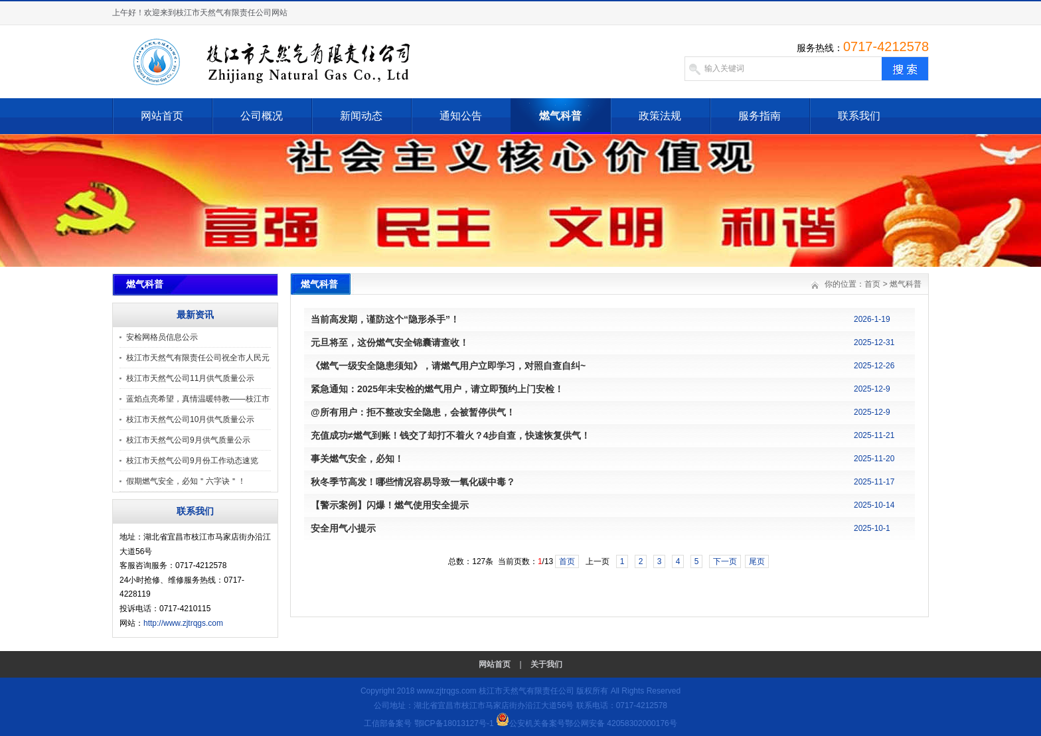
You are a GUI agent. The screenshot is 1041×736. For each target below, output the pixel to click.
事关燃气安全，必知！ (357, 458)
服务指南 (759, 115)
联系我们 (859, 115)
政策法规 (660, 115)
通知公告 (461, 115)
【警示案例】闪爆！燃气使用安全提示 (390, 505)
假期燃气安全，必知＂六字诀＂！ (186, 481)
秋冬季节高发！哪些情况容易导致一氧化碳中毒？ (413, 482)
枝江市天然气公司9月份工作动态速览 (192, 460)
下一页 (725, 561)
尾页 (757, 561)
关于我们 (546, 664)
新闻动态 (361, 115)
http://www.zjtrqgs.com (183, 623)
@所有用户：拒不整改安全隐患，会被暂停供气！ (413, 412)
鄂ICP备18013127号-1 (454, 723)
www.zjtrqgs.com (447, 691)
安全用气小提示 (343, 528)
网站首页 (162, 115)
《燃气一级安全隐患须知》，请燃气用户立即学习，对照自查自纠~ (448, 365)
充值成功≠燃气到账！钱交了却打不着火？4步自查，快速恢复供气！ (450, 435)
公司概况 (261, 115)
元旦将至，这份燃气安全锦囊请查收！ (390, 342)
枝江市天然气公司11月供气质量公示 (190, 378)
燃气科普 (560, 115)
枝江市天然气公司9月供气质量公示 (188, 440)
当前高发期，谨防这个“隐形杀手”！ (385, 319)
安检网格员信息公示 (162, 337)
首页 (872, 284)
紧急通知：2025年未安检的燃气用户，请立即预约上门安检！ (437, 389)
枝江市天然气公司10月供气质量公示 (190, 419)
